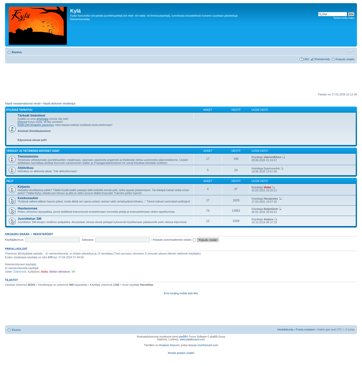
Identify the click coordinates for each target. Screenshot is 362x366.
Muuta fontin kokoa (350, 51)
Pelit (9, 181)
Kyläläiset (33, 271)
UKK (306, 59)
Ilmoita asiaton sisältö (181, 352)
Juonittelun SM (29, 219)
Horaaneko (271, 198)
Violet (267, 187)
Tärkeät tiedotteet (31, 115)
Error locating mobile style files (181, 293)
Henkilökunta (285, 329)
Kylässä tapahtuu (19, 109)
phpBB (182, 336)
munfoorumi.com (208, 345)
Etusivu (17, 52)
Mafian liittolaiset (59, 271)
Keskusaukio (28, 198)
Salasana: (88, 239)
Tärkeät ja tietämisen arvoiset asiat (32, 151)
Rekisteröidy (322, 59)
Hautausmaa (27, 208)
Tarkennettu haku (343, 17)
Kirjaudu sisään (345, 59)
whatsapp (42, 118)
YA (73, 271)
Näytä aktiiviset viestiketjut (59, 103)
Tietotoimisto (28, 156)
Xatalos (269, 219)
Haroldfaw (146, 284)
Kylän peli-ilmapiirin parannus (36, 124)
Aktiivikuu (25, 168)
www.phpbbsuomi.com (192, 339)
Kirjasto (24, 187)
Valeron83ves (272, 157)
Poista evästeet (305, 329)
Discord (22, 121)
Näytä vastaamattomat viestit (22, 103)
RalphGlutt (271, 208)
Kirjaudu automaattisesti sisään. (174, 239)
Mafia (44, 271)
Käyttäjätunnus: (14, 239)
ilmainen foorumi (169, 345)
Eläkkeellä (20, 271)
